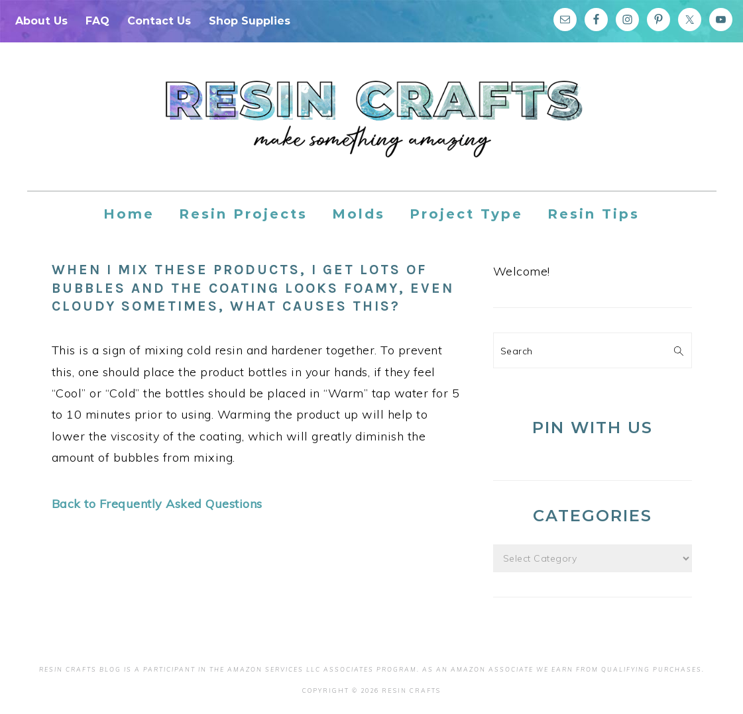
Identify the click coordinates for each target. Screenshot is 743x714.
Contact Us (159, 21)
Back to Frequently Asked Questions (157, 503)
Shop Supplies (249, 21)
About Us (41, 21)
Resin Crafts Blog (372, 128)
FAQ (97, 21)
